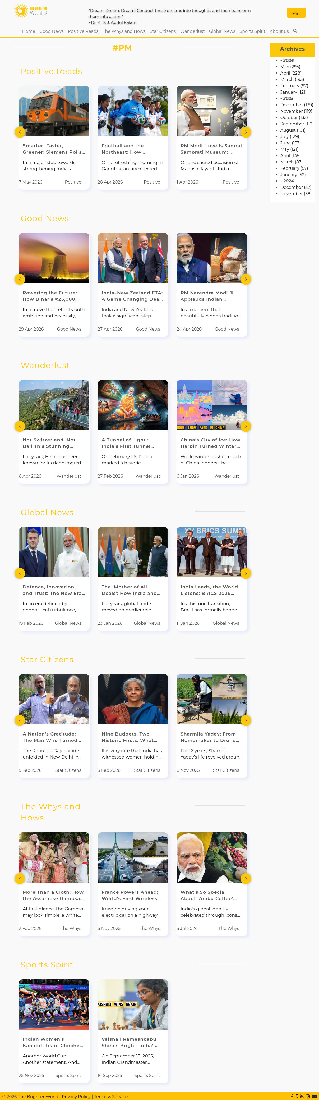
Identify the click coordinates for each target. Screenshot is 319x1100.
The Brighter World (38, 1096)
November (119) (296, 111)
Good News (51, 31)
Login (296, 12)
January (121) (293, 92)
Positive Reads (83, 31)
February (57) (294, 168)
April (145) (290, 155)
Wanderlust (192, 31)
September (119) (297, 123)
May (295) (290, 66)
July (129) (289, 136)
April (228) (291, 73)
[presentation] (20, 132)
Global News (222, 31)
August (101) (293, 130)
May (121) (289, 149)
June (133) (290, 142)
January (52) (293, 174)
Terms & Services (112, 1096)
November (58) (296, 193)
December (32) (296, 187)
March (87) (291, 162)
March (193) (292, 79)
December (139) (296, 104)
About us (279, 31)
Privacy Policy (76, 1096)
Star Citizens (163, 31)
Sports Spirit (252, 31)
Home (29, 31)
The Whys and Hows (124, 31)
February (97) (294, 85)
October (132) (294, 117)
